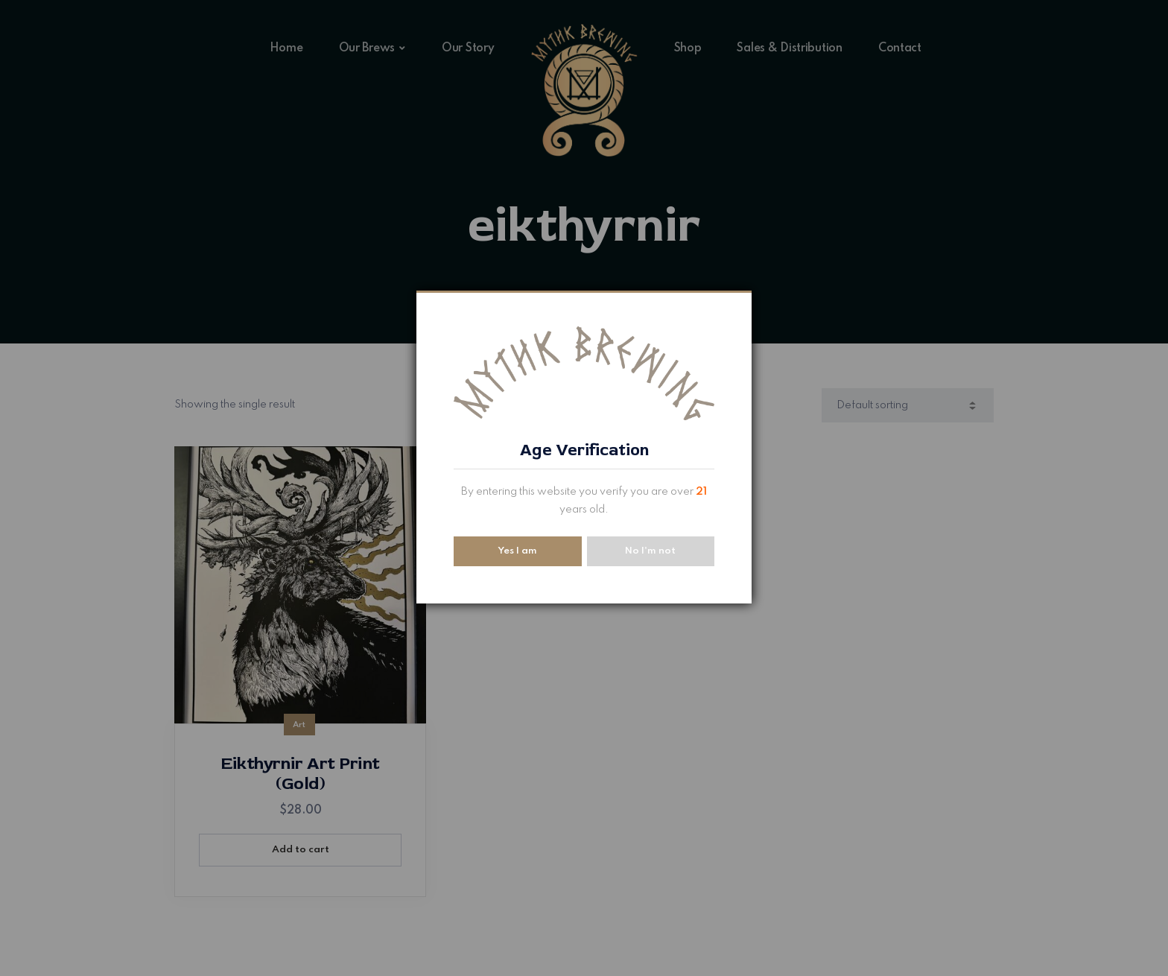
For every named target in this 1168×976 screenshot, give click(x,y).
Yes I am (517, 551)
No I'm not (650, 551)
